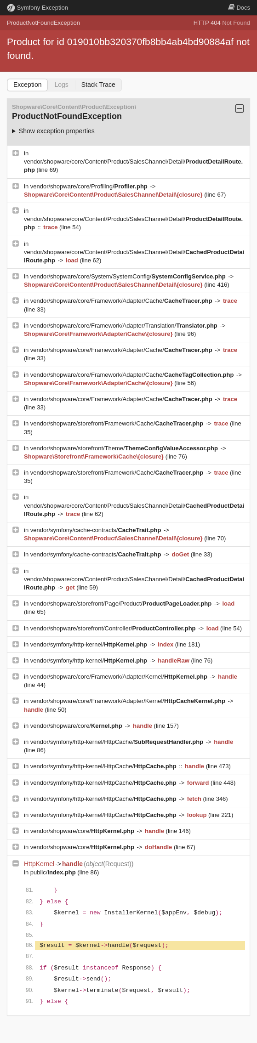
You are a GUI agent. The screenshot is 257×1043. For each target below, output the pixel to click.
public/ (54, 872)
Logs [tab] (61, 84)
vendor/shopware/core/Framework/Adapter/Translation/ (124, 325)
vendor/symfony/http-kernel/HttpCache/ (117, 741)
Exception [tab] (27, 84)
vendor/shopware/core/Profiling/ (89, 186)
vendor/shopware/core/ (77, 725)
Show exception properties (57, 131)
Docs (239, 7)
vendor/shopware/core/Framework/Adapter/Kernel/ (119, 676)
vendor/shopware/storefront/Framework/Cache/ (117, 423)
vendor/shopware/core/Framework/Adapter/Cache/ (122, 300)
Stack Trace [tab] (98, 84)
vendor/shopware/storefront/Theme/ (125, 448)
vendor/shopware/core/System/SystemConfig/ (128, 276)
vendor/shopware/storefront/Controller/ (113, 628)
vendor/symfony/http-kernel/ (89, 644)
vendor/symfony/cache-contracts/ (96, 530)
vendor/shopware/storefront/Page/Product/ (121, 603)
